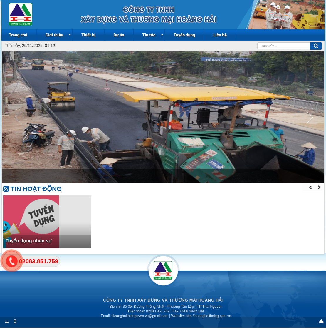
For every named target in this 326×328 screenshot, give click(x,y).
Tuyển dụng (184, 35)
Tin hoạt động (32, 189)
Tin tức (148, 35)
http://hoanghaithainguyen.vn (208, 316)
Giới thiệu (54, 35)
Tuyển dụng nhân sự (29, 240)
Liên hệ (220, 35)
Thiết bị (88, 35)
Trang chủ (18, 35)
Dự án (118, 35)
